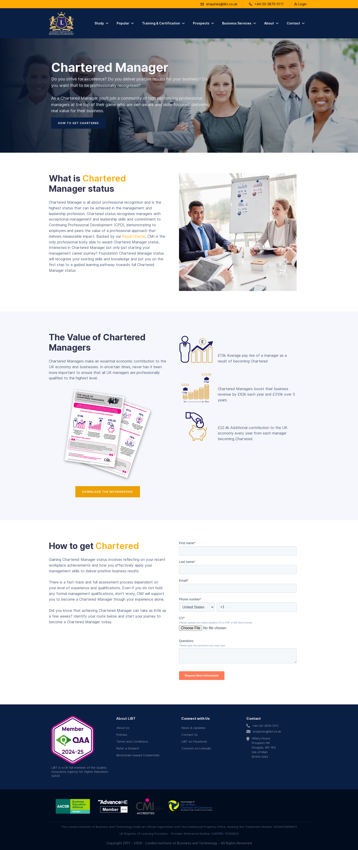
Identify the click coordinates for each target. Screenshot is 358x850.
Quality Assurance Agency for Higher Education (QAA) (79, 772)
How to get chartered (78, 123)
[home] (61, 23)
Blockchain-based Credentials (138, 755)
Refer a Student (127, 748)
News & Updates (193, 728)
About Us (122, 728)
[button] (102, 23)
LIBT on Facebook (194, 741)
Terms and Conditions (132, 741)
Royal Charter (133, 236)
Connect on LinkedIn (196, 748)
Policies (121, 734)
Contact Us (190, 734)
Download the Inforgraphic (107, 491)
